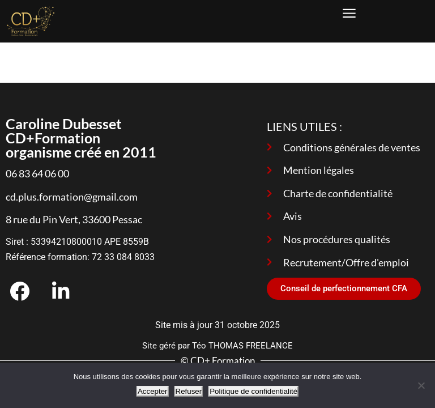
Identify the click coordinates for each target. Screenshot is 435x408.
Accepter (153, 391)
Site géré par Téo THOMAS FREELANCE (217, 346)
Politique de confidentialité (253, 391)
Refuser (189, 391)
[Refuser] (421, 385)
